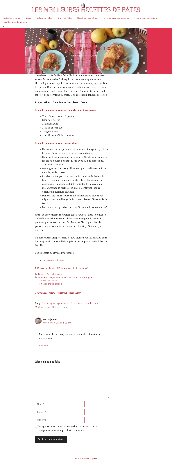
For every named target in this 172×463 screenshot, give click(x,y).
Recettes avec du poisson (15, 22)
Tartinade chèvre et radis (50, 284)
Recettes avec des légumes (116, 18)
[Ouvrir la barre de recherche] (3, 26)
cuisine (56, 277)
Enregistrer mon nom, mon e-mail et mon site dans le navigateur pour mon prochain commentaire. (67, 428)
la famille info (81, 268)
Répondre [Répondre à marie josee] (44, 345)
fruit (69, 277)
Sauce (28, 18)
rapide (89, 277)
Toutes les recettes (11, 18)
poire (74, 277)
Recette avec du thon (87, 18)
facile (63, 277)
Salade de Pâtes (44, 18)
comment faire (45, 277)
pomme (81, 277)
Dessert (41, 274)
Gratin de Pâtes (64, 18)
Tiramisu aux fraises (53, 260)
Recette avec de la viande (146, 18)
